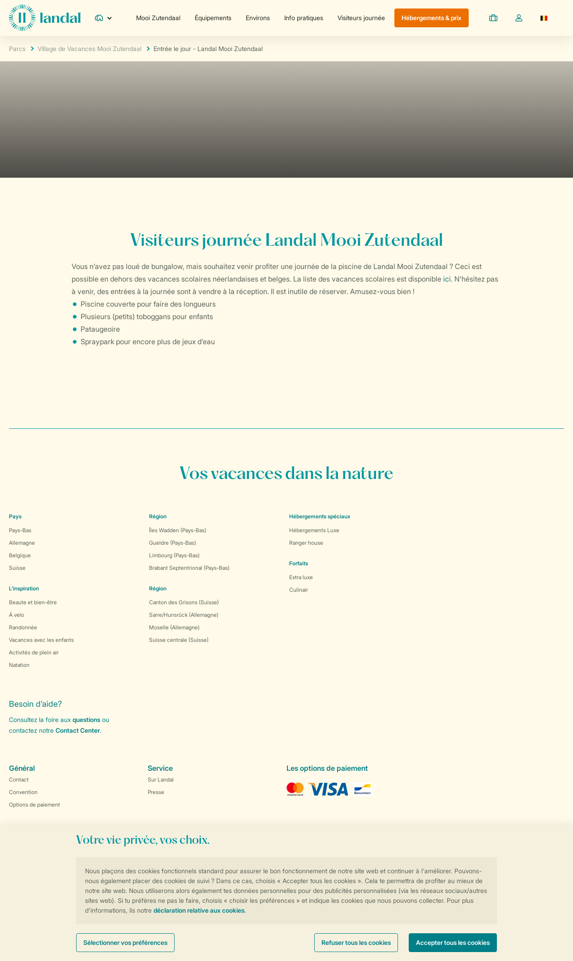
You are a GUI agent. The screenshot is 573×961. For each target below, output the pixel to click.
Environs (258, 17)
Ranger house (306, 542)
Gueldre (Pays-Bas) (172, 542)
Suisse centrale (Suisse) (179, 639)
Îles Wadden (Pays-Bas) (177, 530)
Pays (15, 516)
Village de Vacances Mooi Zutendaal (89, 48)
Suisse (17, 567)
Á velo (16, 614)
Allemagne (22, 542)
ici (447, 278)
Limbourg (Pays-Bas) (174, 555)
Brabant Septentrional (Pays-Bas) (189, 567)
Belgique (20, 555)
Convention (23, 792)
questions (86, 719)
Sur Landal (161, 779)
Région (158, 516)
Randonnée (23, 627)
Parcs (17, 48)
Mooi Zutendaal (158, 17)
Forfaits (298, 563)
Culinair (298, 589)
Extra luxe (301, 577)
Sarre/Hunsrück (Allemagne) (183, 614)
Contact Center (78, 730)
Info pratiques (303, 17)
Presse (156, 792)
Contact (19, 779)
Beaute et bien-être (33, 602)
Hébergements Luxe (314, 530)
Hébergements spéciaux (320, 516)
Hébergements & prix (432, 17)
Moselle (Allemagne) (174, 627)
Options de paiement (34, 804)
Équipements (213, 17)
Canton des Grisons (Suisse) (184, 602)
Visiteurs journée (361, 17)
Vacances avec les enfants (41, 639)
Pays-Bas (20, 530)
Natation (19, 665)
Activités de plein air (34, 652)
